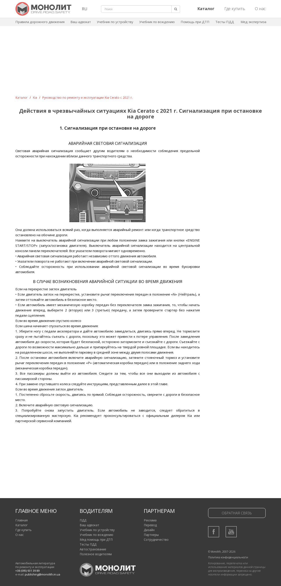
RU (84, 8)
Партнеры (151, 535)
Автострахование (93, 549)
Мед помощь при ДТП (96, 539)
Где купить (234, 8)
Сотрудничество (156, 539)
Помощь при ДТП (195, 22)
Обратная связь (237, 513)
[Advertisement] (140, 62)
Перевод (150, 525)
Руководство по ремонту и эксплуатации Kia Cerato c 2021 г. (87, 97)
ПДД (83, 520)
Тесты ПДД (224, 22)
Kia (35, 97)
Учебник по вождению (157, 22)
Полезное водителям (96, 554)
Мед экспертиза (253, 22)
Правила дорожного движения (40, 22)
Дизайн (149, 530)
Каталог (21, 97)
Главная (21, 520)
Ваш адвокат (80, 22)
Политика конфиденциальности (228, 557)
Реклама (150, 520)
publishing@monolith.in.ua (42, 574)
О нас (260, 8)
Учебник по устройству (115, 22)
